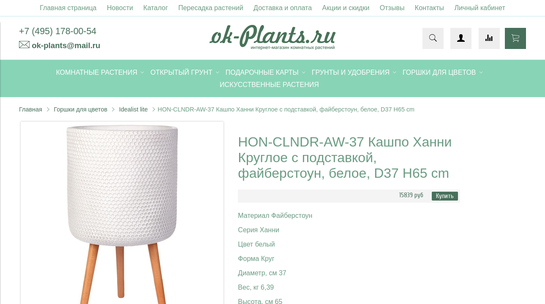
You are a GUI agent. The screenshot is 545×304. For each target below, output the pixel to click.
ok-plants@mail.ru (66, 45)
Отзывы (392, 7)
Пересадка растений (210, 7)
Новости (120, 7)
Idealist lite (133, 109)
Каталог (155, 7)
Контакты (429, 7)
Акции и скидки (346, 7)
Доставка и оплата (282, 7)
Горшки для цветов (80, 109)
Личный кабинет (479, 7)
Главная (30, 109)
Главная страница (68, 7)
